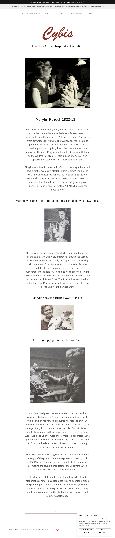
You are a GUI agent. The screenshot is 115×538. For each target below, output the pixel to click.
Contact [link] (92, 13)
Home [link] (22, 13)
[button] (34, 13)
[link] (57, 33)
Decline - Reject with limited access (86, 532)
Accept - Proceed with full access (103, 532)
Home (57, 511)
